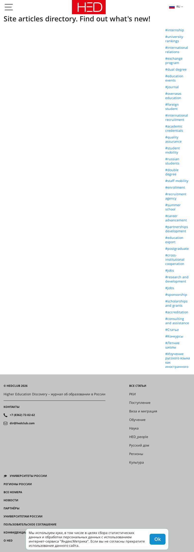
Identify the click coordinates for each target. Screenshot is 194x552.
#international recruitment (176, 117)
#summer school (173, 207)
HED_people (138, 437)
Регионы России (18, 484)
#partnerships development (176, 229)
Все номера (13, 492)
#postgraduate (177, 248)
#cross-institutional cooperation (175, 259)
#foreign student (172, 106)
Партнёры (11, 508)
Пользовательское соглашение (30, 524)
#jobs (169, 270)
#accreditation (176, 312)
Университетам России (23, 516)
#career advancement (176, 218)
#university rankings (174, 39)
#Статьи (172, 330)
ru (174, 7)
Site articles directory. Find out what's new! (77, 18)
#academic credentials (174, 128)
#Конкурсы (174, 336)
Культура (136, 462)
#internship (174, 30)
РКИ (132, 394)
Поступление (140, 403)
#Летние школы (172, 345)
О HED (8, 541)
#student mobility (172, 150)
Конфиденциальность (22, 532)
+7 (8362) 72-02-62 (22, 415)
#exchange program (174, 60)
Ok (157, 539)
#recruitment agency (175, 196)
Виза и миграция (143, 411)
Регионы (136, 454)
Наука (134, 428)
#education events (174, 78)
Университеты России (28, 476)
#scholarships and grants (176, 303)
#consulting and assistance (177, 321)
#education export (174, 240)
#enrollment (175, 187)
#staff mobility (176, 181)
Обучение (137, 420)
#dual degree (176, 69)
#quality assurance (173, 139)
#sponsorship (176, 294)
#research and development (177, 279)
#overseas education (173, 95)
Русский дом (139, 445)
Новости (11, 500)
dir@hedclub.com (22, 423)
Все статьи (137, 386)
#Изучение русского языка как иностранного (177, 360)
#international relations (176, 50)
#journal (172, 87)
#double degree (172, 172)
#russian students (172, 161)
